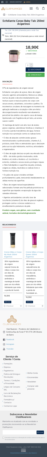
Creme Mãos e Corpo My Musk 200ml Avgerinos (12, 254)
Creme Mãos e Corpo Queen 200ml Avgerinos (34, 254)
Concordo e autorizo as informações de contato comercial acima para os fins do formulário (23, 439)
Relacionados (9, 225)
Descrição (7, 82)
